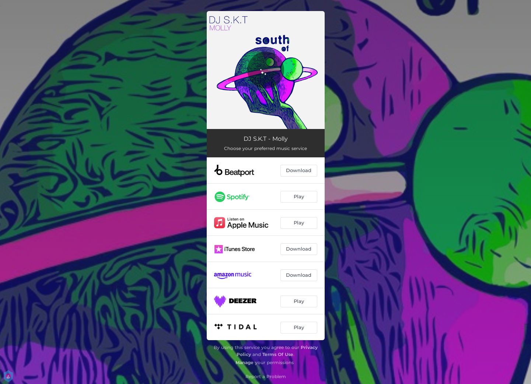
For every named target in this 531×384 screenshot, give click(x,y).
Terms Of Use (277, 354)
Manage (244, 362)
